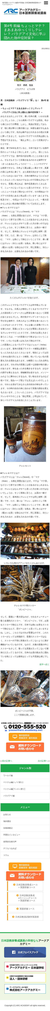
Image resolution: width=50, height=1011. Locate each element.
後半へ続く (44, 664)
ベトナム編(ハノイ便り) (13, 782)
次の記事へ (43, 761)
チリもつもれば (9, 848)
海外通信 (7, 821)
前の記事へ (7, 761)
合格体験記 (8, 828)
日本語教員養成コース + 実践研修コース (27, 886)
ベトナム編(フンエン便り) (14, 789)
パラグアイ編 (9, 796)
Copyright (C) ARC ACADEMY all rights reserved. (25, 1005)
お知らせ (7, 814)
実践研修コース (27, 909)
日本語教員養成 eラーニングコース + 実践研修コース (25, 898)
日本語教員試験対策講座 (27, 917)
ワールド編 (8, 775)
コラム (6, 855)
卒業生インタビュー (11, 835)
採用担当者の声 (9, 842)
